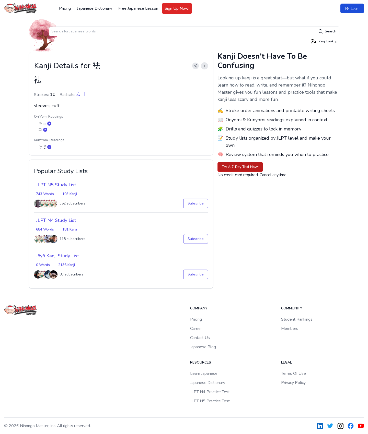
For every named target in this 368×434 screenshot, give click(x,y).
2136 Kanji (66, 264)
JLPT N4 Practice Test (210, 392)
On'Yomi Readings (48, 116)
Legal (286, 362)
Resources (200, 362)
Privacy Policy (293, 382)
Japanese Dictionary (94, 8)
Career (196, 328)
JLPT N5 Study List (56, 185)
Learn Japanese (203, 373)
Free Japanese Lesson (138, 8)
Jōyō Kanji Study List (57, 256)
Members (289, 328)
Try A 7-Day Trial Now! (240, 166)
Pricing (65, 8)
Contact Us (200, 338)
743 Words (45, 193)
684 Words (45, 229)
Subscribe (196, 203)
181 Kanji (69, 229)
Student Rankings (297, 319)
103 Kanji (69, 193)
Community (291, 308)
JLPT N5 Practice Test (210, 401)
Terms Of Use (293, 373)
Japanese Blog (203, 347)
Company (199, 308)
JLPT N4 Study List (56, 220)
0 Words (43, 264)
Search (327, 31)
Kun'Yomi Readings (49, 140)
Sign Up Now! (177, 8)
